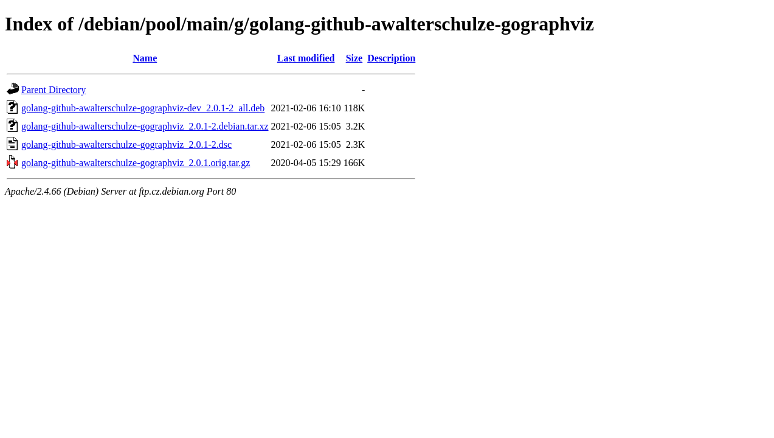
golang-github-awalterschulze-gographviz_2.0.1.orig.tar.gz (135, 163)
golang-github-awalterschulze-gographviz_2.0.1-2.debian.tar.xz (145, 126)
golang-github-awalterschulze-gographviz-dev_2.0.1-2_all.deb (142, 108)
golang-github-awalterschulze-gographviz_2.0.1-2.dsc (126, 144)
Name (145, 58)
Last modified (306, 58)
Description (391, 58)
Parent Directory (53, 90)
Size (354, 58)
